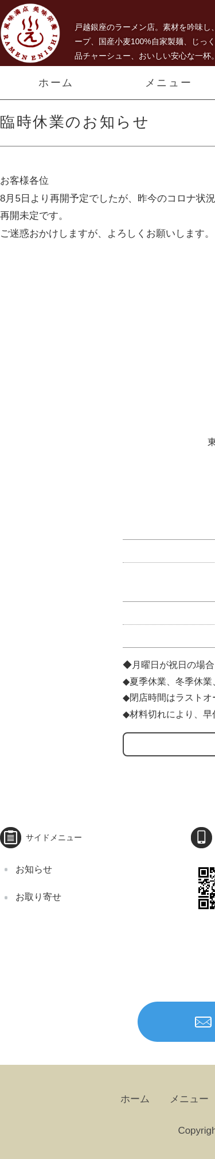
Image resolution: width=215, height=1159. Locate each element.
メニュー (189, 1099)
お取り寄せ (38, 897)
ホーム (56, 82)
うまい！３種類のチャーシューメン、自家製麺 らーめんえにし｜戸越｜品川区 (30, 33)
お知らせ (33, 869)
